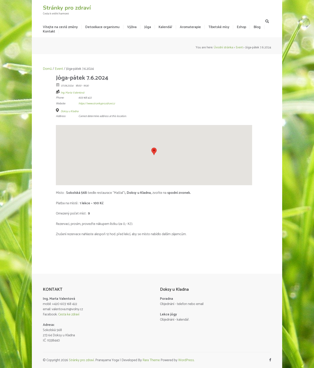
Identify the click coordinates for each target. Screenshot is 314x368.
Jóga (147, 27)
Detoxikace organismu (102, 27)
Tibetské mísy (218, 27)
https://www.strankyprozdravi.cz (96, 103)
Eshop (241, 27)
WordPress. (186, 360)
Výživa (132, 27)
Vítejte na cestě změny (60, 27)
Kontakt (49, 31)
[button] (154, 151)
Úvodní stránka (223, 47)
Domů (47, 69)
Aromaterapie (190, 27)
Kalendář (165, 27)
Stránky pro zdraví (67, 8)
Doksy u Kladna (69, 111)
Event (239, 47)
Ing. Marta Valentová (72, 92)
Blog (257, 27)
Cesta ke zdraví (68, 314)
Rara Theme (151, 360)
